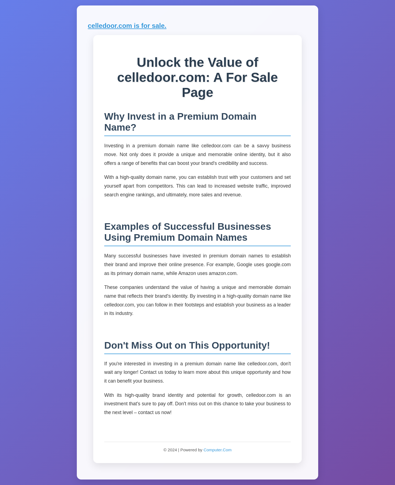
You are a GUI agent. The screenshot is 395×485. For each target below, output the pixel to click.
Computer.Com (218, 449)
